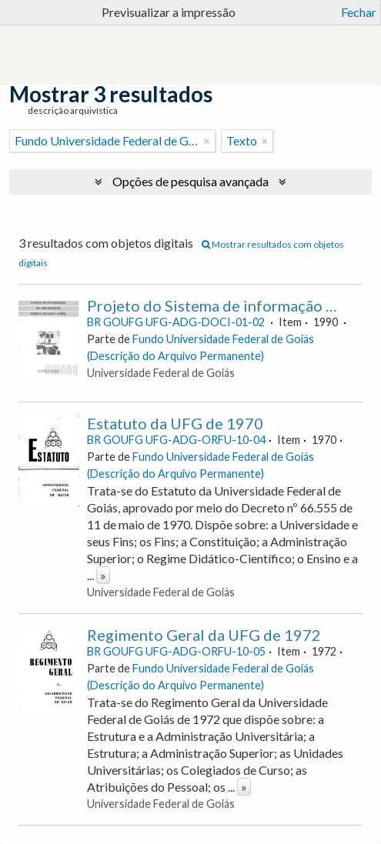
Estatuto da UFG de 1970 (175, 423)
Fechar (358, 12)
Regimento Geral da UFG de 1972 (204, 634)
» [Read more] (103, 575)
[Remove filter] (207, 140)
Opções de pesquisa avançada (190, 181)
